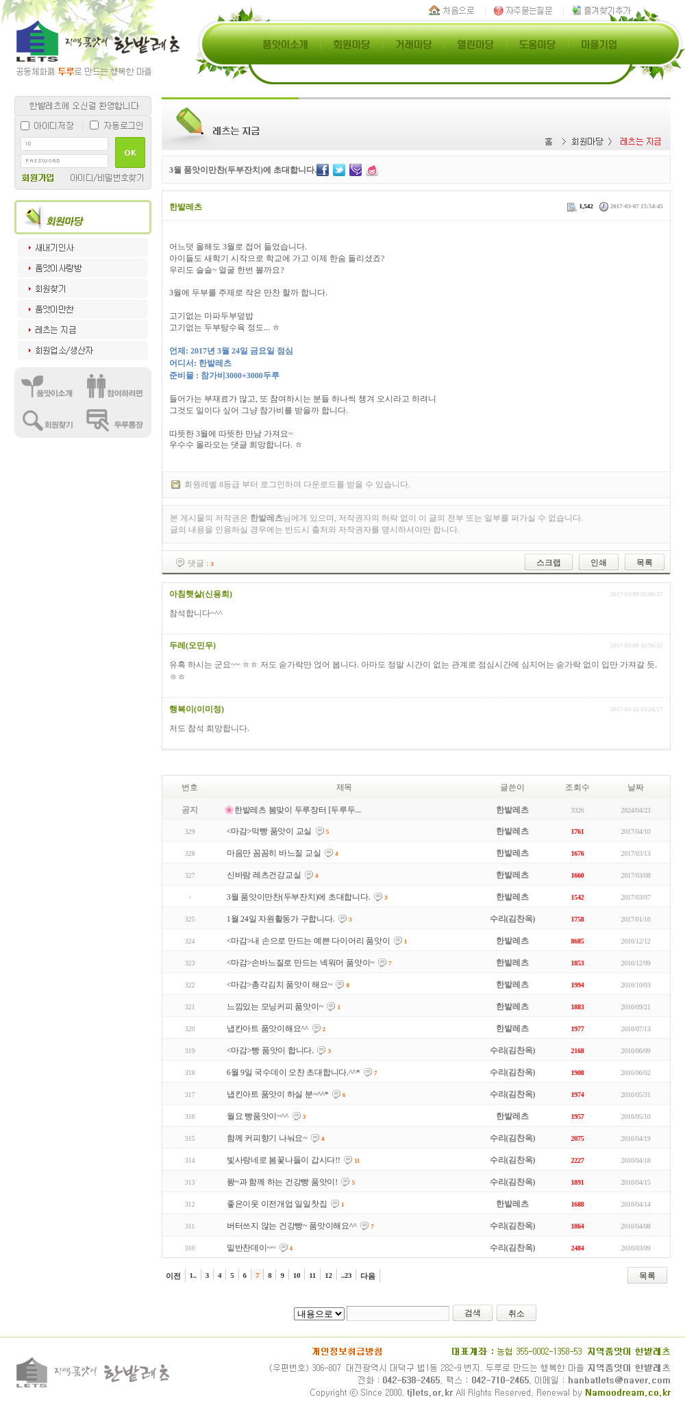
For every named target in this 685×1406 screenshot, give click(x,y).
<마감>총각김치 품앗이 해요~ (279, 984)
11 (312, 1275)
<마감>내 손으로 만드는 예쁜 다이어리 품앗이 (308, 941)
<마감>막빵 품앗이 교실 (269, 831)
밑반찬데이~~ (251, 1248)
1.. (193, 1275)
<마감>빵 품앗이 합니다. (270, 1050)
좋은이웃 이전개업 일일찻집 (277, 1204)
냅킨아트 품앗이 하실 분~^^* (278, 1094)
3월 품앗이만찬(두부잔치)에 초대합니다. (299, 897)
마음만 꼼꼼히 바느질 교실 (274, 853)
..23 (346, 1275)
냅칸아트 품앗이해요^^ (267, 1028)
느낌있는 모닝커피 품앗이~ (275, 1006)
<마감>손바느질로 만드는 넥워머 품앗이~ (301, 962)
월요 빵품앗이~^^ (257, 1116)
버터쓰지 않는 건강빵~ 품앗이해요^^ (292, 1226)
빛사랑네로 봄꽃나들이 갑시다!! (283, 1160)
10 (297, 1275)
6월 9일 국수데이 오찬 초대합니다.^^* (293, 1072)
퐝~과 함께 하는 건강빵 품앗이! (282, 1182)
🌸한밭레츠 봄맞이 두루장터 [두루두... (292, 810)
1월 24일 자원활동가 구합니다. (281, 919)
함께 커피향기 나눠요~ (267, 1138)
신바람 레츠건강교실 (264, 875)
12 (328, 1275)
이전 (173, 1276)
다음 (367, 1276)
